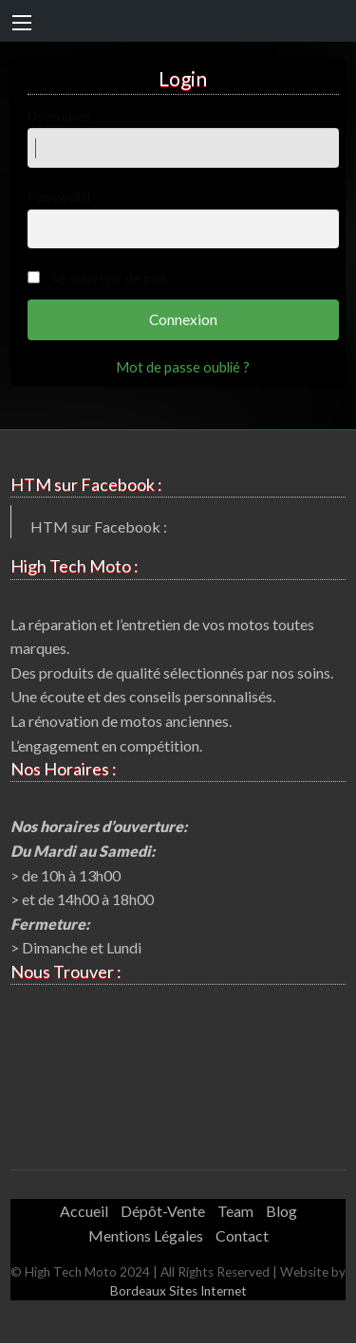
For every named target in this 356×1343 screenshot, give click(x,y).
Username (183, 137)
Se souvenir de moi (107, 277)
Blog (281, 1211)
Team (235, 1211)
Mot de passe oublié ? (183, 366)
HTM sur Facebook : (98, 526)
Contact (242, 1235)
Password (183, 218)
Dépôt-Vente (163, 1211)
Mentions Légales (145, 1235)
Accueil (84, 1211)
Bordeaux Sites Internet (178, 1290)
